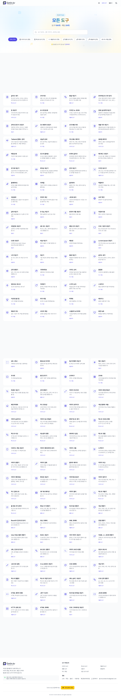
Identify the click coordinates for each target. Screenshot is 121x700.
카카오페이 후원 (67, 687)
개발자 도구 (103, 666)
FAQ (67, 678)
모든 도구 (104, 3)
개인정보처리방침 (85, 678)
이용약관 (77, 678)
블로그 (110, 3)
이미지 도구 (65, 666)
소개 (63, 678)
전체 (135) (13, 39)
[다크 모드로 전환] (116, 3)
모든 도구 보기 (85, 671)
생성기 (83, 669)
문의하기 (67, 44)
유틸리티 (102, 669)
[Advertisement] (60, 70)
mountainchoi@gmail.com (107, 678)
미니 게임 (64, 671)
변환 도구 (64, 669)
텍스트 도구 (84, 666)
